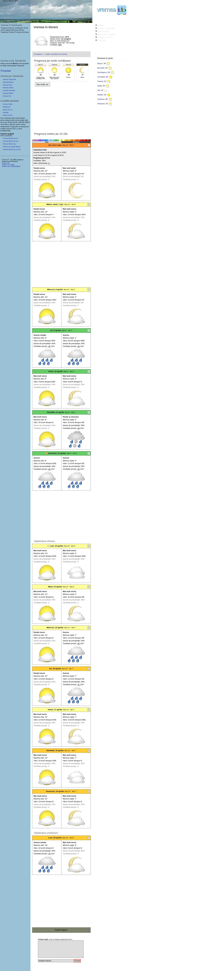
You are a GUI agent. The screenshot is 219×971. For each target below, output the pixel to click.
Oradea (100, 95)
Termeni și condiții (8, 164)
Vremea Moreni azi (9, 144)
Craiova (100, 81)
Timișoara (101, 104)
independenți (4, 126)
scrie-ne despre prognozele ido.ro (55, 939)
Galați (99, 86)
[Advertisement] (61, 108)
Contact (102, 40)
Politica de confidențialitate (11, 166)
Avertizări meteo (107, 34)
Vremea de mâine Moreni (11, 146)
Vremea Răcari (8, 93)
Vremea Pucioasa (9, 90)
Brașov (100, 63)
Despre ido (5, 163)
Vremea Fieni (7, 85)
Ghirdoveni (6, 107)
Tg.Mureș (100, 99)
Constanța (101, 77)
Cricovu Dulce (8, 104)
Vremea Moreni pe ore (10, 141)
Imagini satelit (105, 37)
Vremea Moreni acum (10, 138)
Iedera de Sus (8, 115)
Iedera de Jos (7, 110)
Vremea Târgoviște (9, 79)
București (100, 68)
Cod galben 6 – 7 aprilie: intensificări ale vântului (50, 54)
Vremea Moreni (8, 82)
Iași (98, 90)
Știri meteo (104, 31)
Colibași (5, 112)
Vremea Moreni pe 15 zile (12, 149)
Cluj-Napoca (102, 72)
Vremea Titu (7, 96)
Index (101, 25)
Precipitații (6, 71)
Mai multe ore (42, 84)
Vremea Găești (8, 87)
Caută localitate (106, 28)
